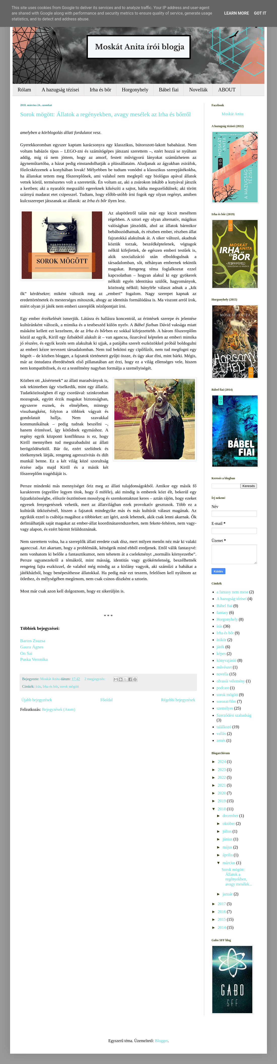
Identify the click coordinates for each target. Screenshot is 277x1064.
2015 (222, 919)
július (228, 831)
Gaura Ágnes (31, 646)
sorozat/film (226, 701)
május (228, 847)
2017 (222, 904)
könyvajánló (226, 660)
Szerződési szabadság (234, 715)
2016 (222, 911)
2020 (222, 793)
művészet (224, 667)
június (228, 839)
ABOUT (227, 89)
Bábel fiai (169, 89)
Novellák (198, 89)
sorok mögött (69, 686)
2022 (222, 777)
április (228, 855)
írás (38, 686)
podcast (223, 688)
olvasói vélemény (231, 681)
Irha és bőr (100, 89)
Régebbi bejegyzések (178, 700)
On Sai (26, 653)
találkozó (224, 727)
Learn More (236, 13)
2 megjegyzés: (95, 679)
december (231, 816)
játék (220, 647)
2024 (222, 761)
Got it (260, 13)
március (229, 863)
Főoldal (106, 700)
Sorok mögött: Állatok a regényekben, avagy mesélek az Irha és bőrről (105, 114)
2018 (222, 809)
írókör (221, 640)
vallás (221, 733)
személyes (225, 708)
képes (221, 653)
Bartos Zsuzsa (32, 640)
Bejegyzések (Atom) (58, 709)
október (229, 823)
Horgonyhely (135, 89)
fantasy (222, 612)
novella (222, 674)
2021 (222, 785)
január (228, 894)
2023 (222, 769)
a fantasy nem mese (232, 592)
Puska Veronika (34, 659)
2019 (222, 801)
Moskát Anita (233, 114)
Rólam (24, 89)
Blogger (161, 1041)
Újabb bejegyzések (36, 700)
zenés (221, 740)
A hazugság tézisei (60, 89)
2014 (222, 927)
